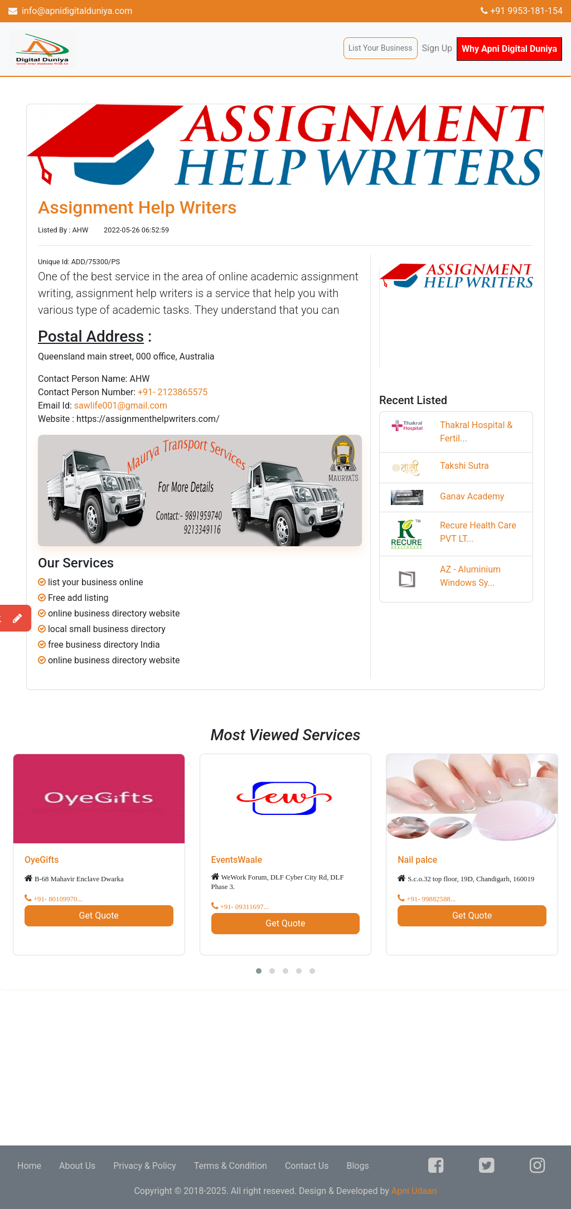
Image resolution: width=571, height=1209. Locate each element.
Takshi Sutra (464, 465)
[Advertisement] (285, 1067)
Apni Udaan (414, 1191)
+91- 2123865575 (172, 392)
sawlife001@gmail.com (120, 405)
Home (29, 1166)
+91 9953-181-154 (522, 11)
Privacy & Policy (144, 1166)
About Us (77, 1166)
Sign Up (437, 48)
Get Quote (99, 915)
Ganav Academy (472, 496)
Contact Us (307, 1166)
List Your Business (381, 47)
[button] (258, 971)
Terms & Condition (230, 1166)
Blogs (357, 1166)
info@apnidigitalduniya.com (70, 11)
